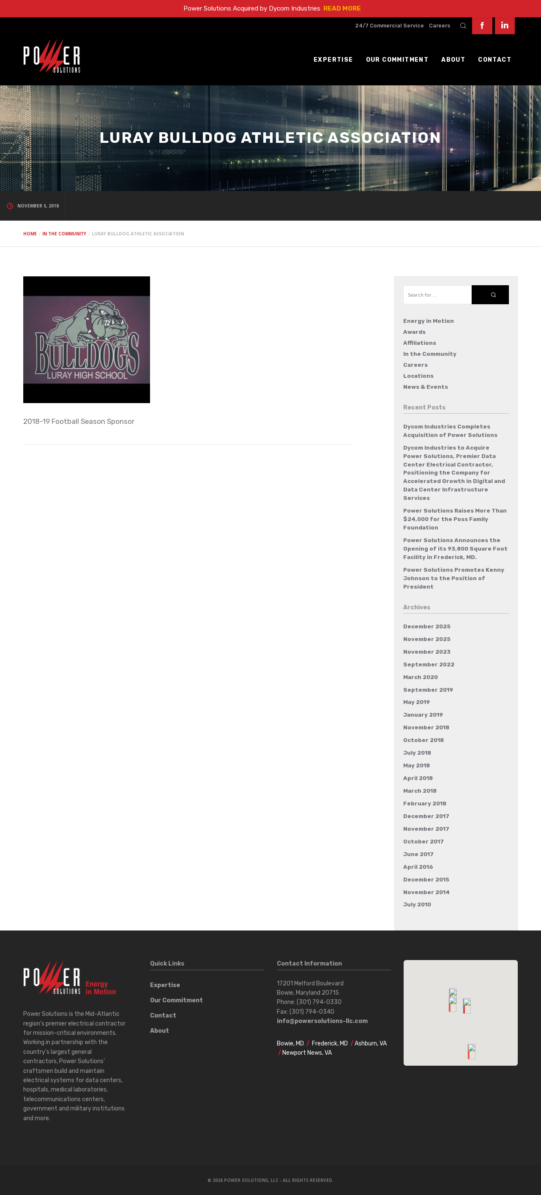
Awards (414, 332)
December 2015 (426, 879)
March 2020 (420, 677)
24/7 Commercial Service (389, 25)
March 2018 (420, 791)
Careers (439, 25)
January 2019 (423, 715)
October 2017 (423, 841)
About (159, 1030)
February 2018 (424, 803)
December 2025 (427, 626)
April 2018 (418, 778)
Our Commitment (176, 1000)
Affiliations (419, 343)
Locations (418, 376)
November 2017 (426, 829)
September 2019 (428, 690)
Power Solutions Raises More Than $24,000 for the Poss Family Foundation (455, 519)
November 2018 (426, 727)
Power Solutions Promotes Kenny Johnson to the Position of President (453, 578)
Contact (163, 1015)
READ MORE (342, 8)
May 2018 (416, 765)
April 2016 (418, 867)
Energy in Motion (428, 321)
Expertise (165, 985)
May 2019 (416, 702)
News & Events (425, 387)
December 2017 (426, 816)
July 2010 (417, 904)
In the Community (429, 354)
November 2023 (427, 652)
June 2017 (418, 854)
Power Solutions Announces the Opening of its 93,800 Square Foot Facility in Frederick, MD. (455, 548)
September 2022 (428, 664)
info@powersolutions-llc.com (322, 1021)
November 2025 (427, 639)
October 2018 (423, 740)
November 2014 (426, 892)
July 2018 (417, 753)
